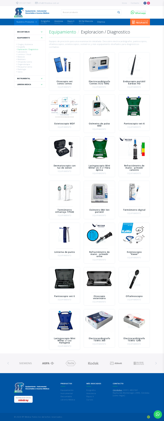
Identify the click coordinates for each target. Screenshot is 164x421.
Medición (21, 57)
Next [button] (156, 363)
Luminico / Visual (24, 54)
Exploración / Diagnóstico (28, 49)
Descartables (23, 32)
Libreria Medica (24, 84)
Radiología (22, 69)
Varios (20, 72)
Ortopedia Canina (25, 62)
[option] (25, 363)
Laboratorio (22, 52)
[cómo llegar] (119, 395)
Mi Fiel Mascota (86, 21)
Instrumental (23, 78)
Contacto (135, 3)
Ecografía (21, 47)
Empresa (101, 22)
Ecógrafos (45, 21)
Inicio (124, 3)
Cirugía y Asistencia (25, 44)
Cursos (89, 399)
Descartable (66, 396)
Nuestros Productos (25, 22)
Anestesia (58, 21)
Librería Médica (68, 399)
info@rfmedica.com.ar (48, 3)
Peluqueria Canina (25, 67)
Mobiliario (22, 59)
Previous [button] (8, 363)
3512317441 (25, 3)
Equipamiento (23, 38)
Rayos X (70, 21)
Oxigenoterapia (24, 64)
